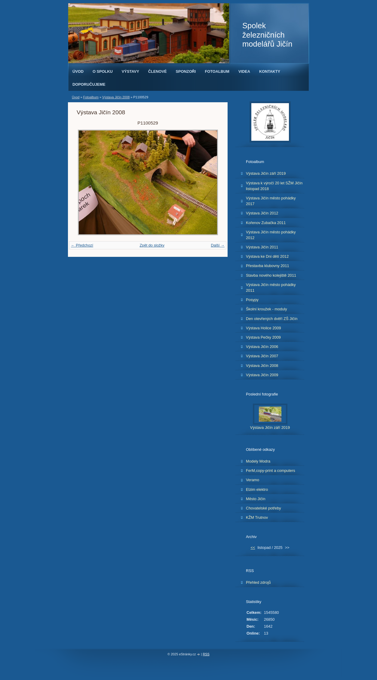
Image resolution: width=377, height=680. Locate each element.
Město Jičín (255, 499)
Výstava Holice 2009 (263, 328)
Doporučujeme (89, 84)
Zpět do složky (151, 245)
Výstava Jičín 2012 (262, 213)
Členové (157, 71)
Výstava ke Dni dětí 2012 (267, 256)
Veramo (252, 480)
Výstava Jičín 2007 (262, 356)
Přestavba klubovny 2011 (267, 265)
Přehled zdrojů (258, 582)
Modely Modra (258, 461)
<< (252, 547)
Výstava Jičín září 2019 (266, 173)
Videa (244, 71)
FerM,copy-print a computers (270, 470)
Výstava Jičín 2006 (262, 346)
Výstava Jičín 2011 (262, 247)
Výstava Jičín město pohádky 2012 (271, 235)
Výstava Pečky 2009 (263, 337)
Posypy (252, 299)
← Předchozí (82, 245)
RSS (206, 654)
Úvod (78, 71)
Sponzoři (186, 71)
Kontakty (269, 71)
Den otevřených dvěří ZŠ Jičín (271, 318)
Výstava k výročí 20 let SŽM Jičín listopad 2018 (274, 186)
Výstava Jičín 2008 (116, 97)
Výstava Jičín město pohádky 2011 (271, 287)
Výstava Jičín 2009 (262, 375)
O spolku (103, 71)
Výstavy (130, 71)
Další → (218, 245)
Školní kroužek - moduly (266, 309)
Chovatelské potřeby (263, 508)
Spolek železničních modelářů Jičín (267, 34)
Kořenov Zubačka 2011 (266, 222)
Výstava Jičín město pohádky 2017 (271, 201)
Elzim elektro (257, 489)
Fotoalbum (217, 71)
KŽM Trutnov (257, 517)
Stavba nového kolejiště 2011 (271, 275)
